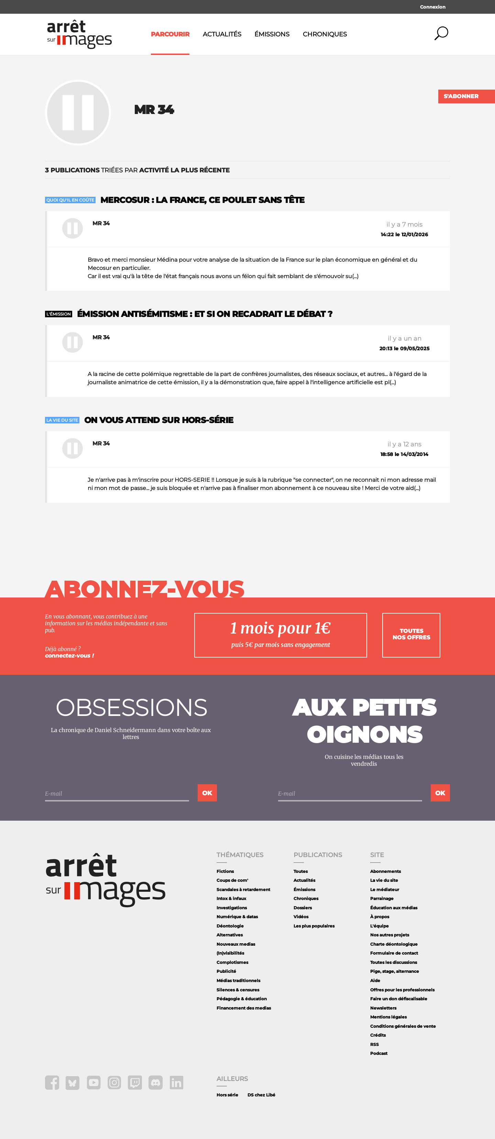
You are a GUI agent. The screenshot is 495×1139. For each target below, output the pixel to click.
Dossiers (303, 907)
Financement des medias (244, 1008)
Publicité (226, 971)
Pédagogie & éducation (242, 998)
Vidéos (301, 916)
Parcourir (170, 34)
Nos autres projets (389, 934)
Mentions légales (388, 1017)
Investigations (232, 907)
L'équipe (379, 926)
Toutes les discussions (393, 962)
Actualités (222, 34)
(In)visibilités (230, 953)
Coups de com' (232, 880)
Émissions (271, 34)
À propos (379, 916)
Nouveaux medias (236, 944)
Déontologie (230, 926)
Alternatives (230, 934)
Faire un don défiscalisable (398, 998)
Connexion (433, 7)
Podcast (378, 1053)
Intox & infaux (231, 898)
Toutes (301, 871)
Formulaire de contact (394, 953)
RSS (374, 1044)
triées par (137, 170)
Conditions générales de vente (403, 1026)
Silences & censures (238, 989)
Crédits (378, 1035)
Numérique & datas (237, 916)
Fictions (225, 871)
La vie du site (384, 880)
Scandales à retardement (243, 889)
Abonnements (385, 871)
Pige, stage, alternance (394, 971)
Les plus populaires (314, 926)
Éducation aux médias (393, 907)
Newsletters (383, 1008)
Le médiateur (384, 889)
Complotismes (232, 962)
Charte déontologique (394, 944)
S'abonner (461, 96)
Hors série (227, 1094)
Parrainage (382, 898)
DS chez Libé (261, 1094)
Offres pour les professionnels (402, 989)
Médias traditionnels (238, 980)
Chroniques (325, 34)
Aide (375, 980)
